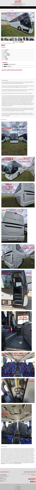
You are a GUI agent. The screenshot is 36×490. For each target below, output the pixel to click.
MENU (18, 7)
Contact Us (3, 481)
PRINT (6, 66)
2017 (7, 10)
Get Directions (4, 478)
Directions (16, 5)
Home (2, 10)
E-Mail (20, 5)
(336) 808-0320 (18, 3)
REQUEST (8, 64)
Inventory (5, 10)
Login (18, 484)
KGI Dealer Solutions (18, 486)
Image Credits (33, 475)
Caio (10, 10)
